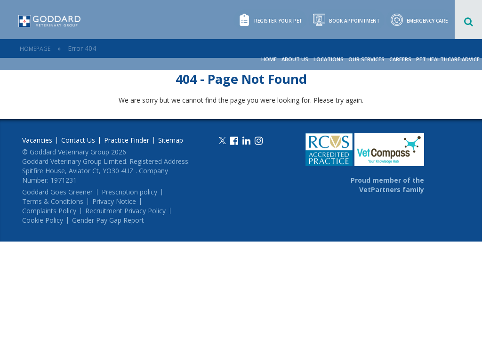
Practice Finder (126, 140)
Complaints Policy (49, 211)
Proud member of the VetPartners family (387, 185)
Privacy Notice (114, 201)
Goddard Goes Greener (57, 192)
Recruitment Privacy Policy (125, 211)
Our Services (366, 59)
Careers (400, 59)
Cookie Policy (42, 220)
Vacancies (37, 140)
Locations (328, 59)
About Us (295, 59)
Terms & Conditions (52, 201)
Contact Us (78, 140)
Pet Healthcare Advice (448, 59)
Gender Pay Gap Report (108, 220)
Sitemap (170, 140)
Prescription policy (129, 192)
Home (269, 59)
